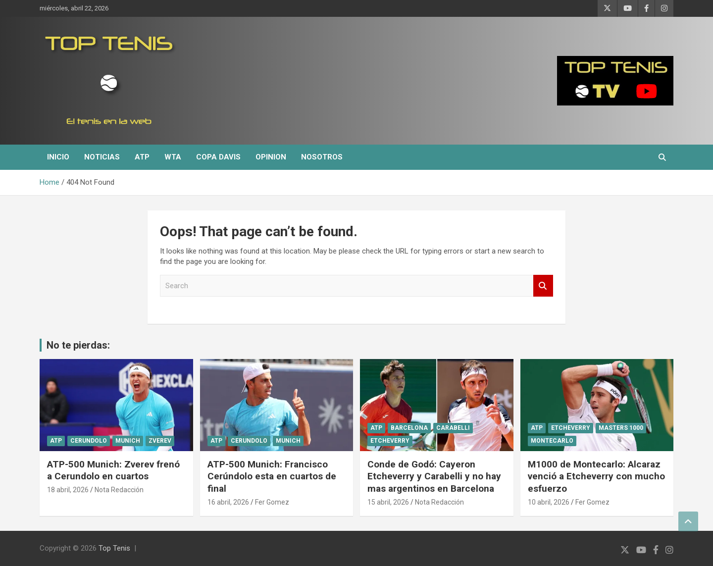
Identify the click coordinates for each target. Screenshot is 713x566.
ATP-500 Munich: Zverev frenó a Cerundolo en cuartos (113, 470)
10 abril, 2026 (548, 502)
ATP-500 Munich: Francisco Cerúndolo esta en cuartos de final (271, 476)
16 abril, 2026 (228, 502)
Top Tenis (114, 548)
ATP (142, 157)
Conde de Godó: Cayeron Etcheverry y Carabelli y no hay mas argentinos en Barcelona (434, 476)
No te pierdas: (78, 345)
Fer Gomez (272, 502)
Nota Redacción (119, 490)
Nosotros (322, 157)
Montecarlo (552, 440)
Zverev (160, 440)
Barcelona (409, 427)
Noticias (102, 157)
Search (543, 286)
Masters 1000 (621, 427)
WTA (172, 157)
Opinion (270, 157)
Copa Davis (218, 157)
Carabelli (453, 427)
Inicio (58, 157)
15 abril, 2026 (388, 502)
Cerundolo (88, 440)
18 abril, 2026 (68, 490)
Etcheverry (389, 440)
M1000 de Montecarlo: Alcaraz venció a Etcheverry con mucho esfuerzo (596, 476)
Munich (127, 440)
